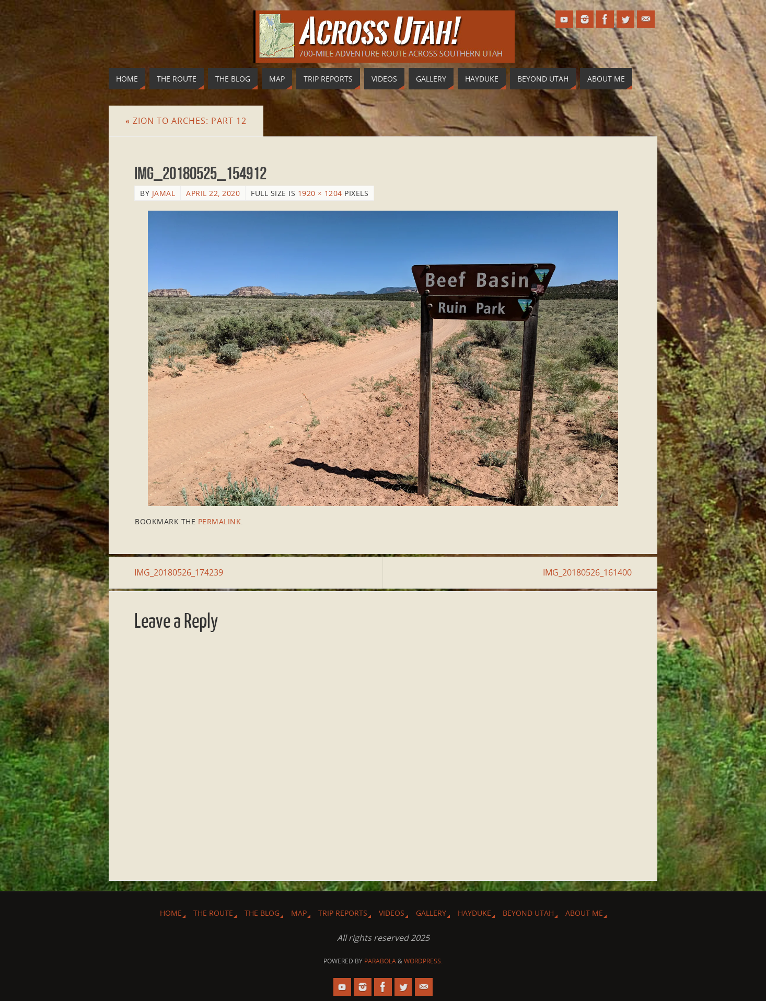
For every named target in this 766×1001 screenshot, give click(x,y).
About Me (584, 913)
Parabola (380, 961)
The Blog (262, 913)
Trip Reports (342, 913)
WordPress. (423, 961)
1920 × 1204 (320, 193)
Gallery (431, 913)
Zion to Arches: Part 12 (186, 120)
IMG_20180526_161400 (587, 572)
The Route (213, 913)
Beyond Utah (528, 913)
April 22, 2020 (213, 193)
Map (299, 913)
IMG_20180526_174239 (178, 572)
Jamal (164, 193)
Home (171, 913)
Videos (391, 913)
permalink (219, 521)
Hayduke (474, 913)
